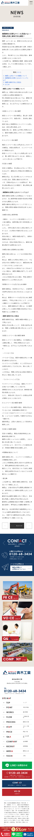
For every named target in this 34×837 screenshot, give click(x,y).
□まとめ (6, 84)
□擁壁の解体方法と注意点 (12, 82)
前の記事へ (5, 526)
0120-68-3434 (20, 554)
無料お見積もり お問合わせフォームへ (21, 568)
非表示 (19, 72)
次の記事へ (29, 526)
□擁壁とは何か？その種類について (15, 76)
